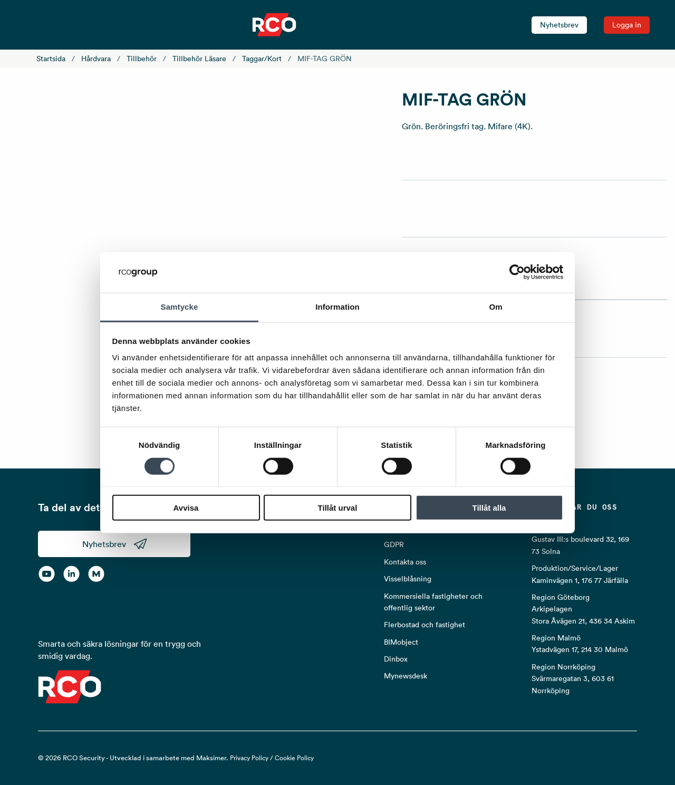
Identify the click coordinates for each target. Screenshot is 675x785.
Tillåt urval (338, 507)
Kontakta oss (405, 562)
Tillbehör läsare (199, 58)
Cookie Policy (294, 757)
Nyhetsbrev (559, 25)
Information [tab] (337, 306)
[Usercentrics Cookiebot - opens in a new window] (517, 272)
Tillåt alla (489, 507)
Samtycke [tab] (179, 306)
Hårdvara (96, 58)
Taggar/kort (262, 58)
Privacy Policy (249, 757)
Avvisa (186, 507)
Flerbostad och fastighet (424, 624)
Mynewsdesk (405, 676)
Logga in (626, 25)
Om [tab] (495, 306)
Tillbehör (142, 58)
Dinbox (396, 659)
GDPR (394, 544)
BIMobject (401, 642)
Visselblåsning (407, 578)
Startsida (50, 58)
